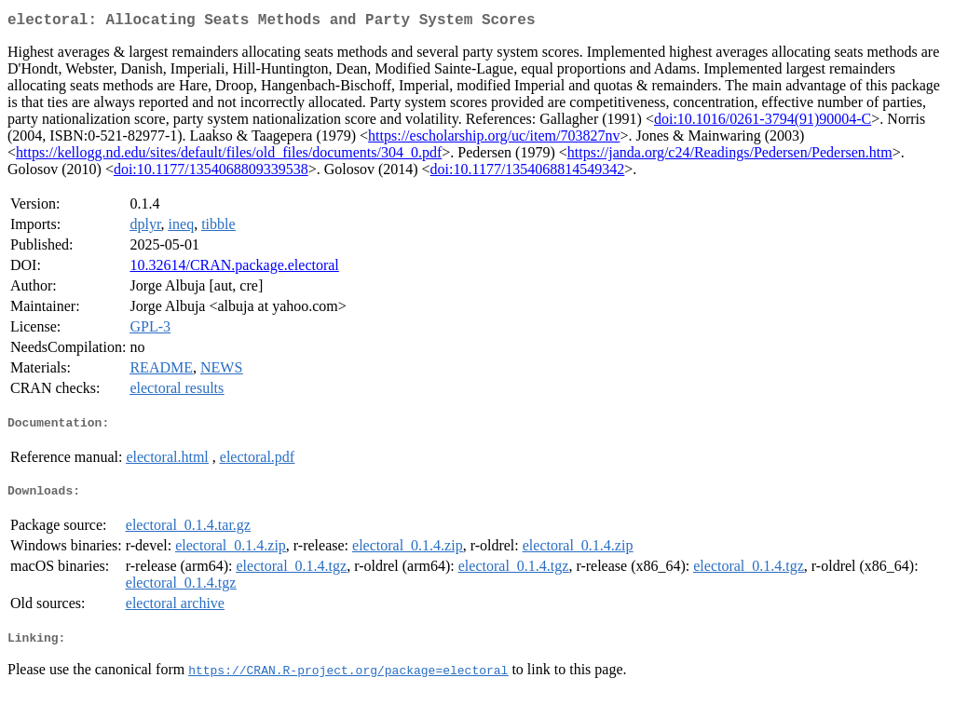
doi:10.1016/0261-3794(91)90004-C (762, 122)
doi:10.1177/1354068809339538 (211, 173)
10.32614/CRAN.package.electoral (233, 269)
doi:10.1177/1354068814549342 (527, 173)
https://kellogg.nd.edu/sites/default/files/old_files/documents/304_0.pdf (229, 156)
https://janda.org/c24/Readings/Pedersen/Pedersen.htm (730, 156)
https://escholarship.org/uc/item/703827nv (494, 139)
